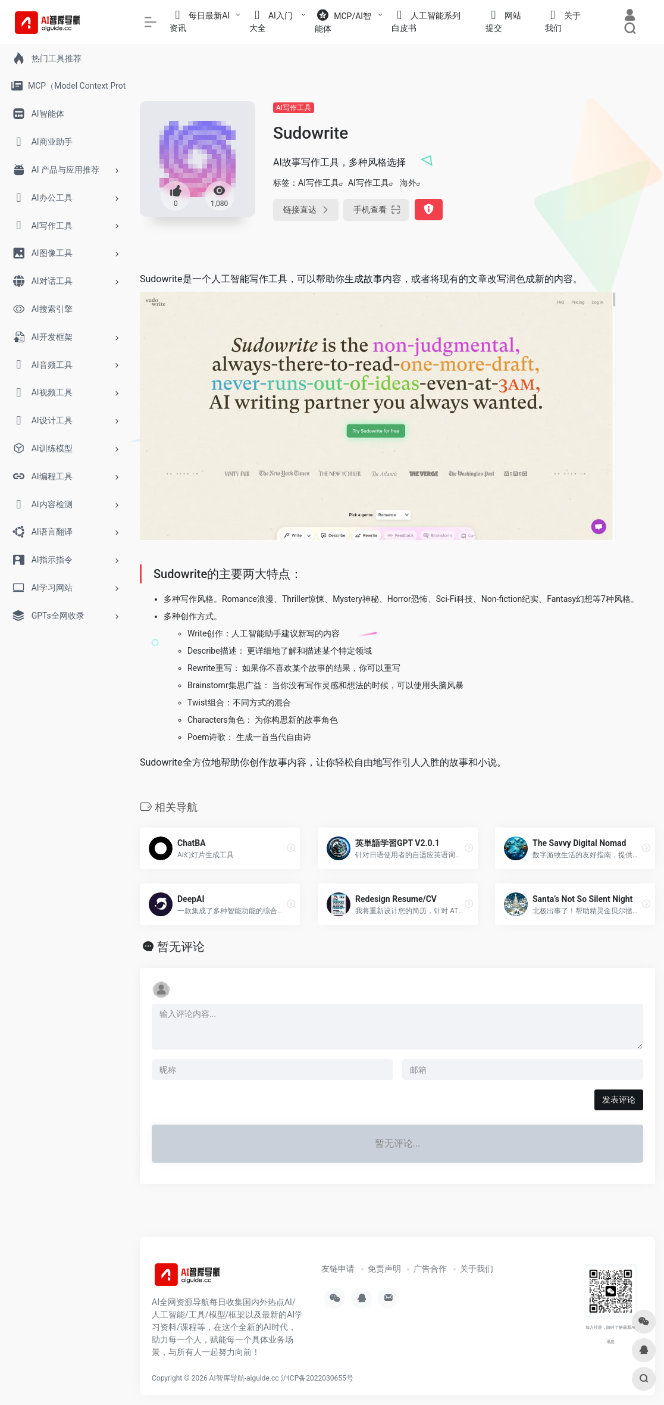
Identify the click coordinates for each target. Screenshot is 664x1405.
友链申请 (338, 1268)
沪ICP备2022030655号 (317, 1378)
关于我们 (476, 1268)
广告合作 (430, 1268)
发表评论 (618, 1099)
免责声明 (384, 1268)
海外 (408, 183)
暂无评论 (181, 946)
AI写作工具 (293, 108)
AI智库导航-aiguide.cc (244, 1378)
